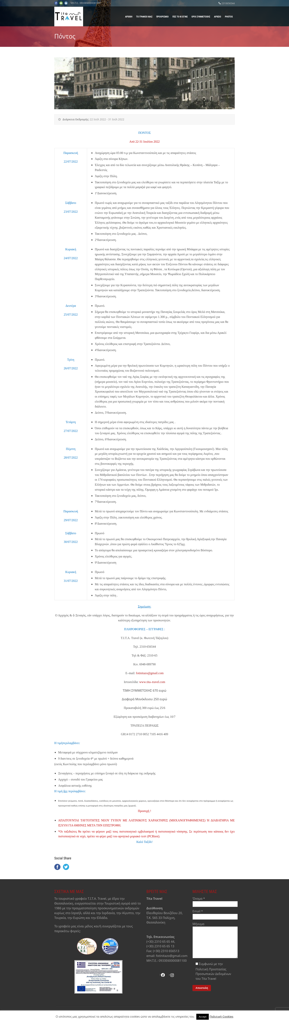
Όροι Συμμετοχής (201, 16)
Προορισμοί (162, 16)
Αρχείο (217, 16)
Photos (229, 16)
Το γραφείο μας (144, 16)
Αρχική (128, 16)
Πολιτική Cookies (221, 1016)
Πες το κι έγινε (180, 16)
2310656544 (228, 3)
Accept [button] (202, 1016)
